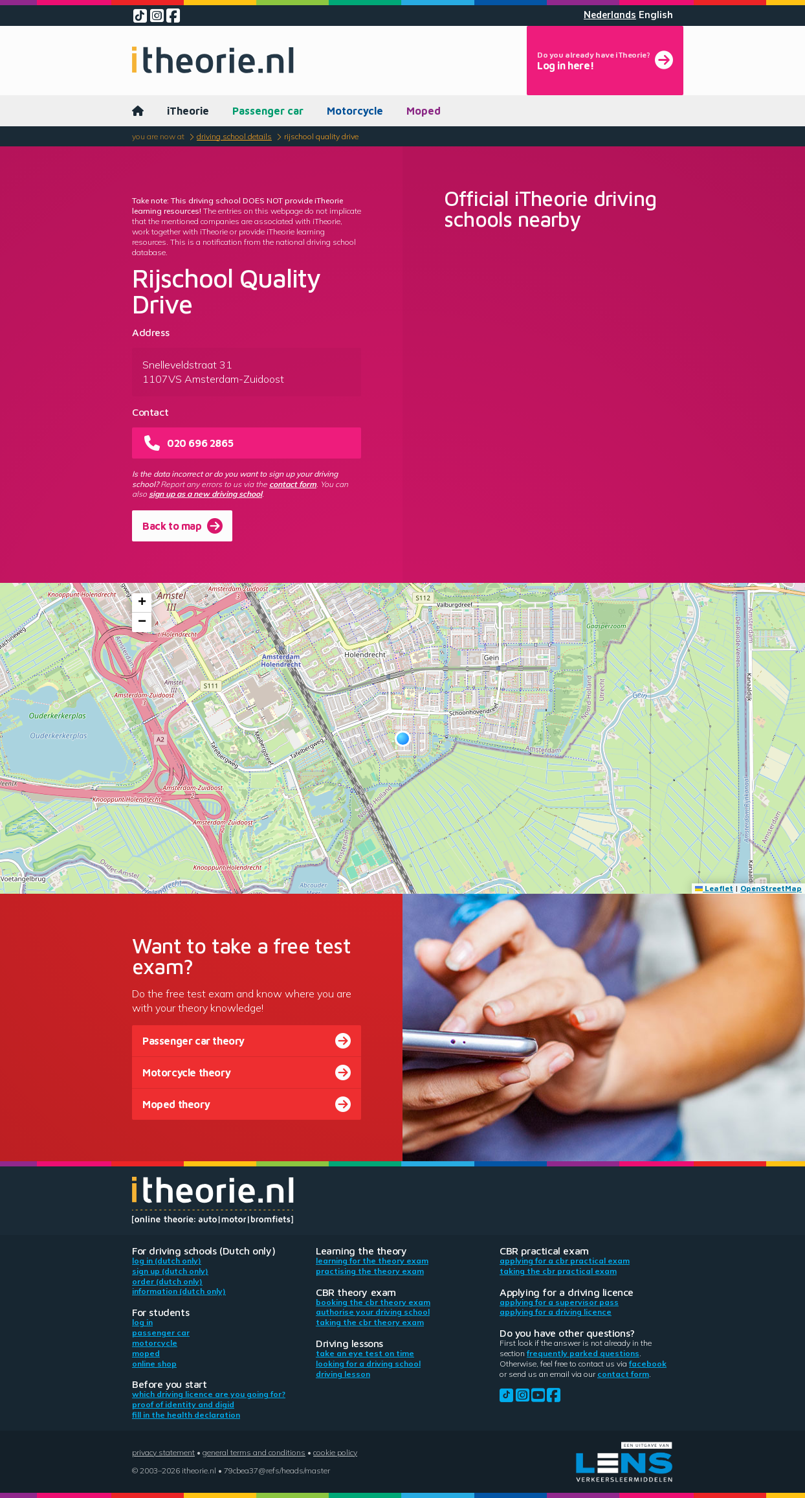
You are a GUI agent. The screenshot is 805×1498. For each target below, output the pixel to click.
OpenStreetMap (771, 888)
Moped (423, 111)
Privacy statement (163, 1452)
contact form (292, 484)
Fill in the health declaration (186, 1415)
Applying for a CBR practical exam (565, 1260)
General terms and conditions (254, 1452)
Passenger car (267, 111)
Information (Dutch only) (179, 1291)
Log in (142, 1322)
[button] (403, 739)
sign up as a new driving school (205, 494)
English (656, 14)
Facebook (648, 1363)
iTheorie (188, 111)
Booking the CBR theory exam (373, 1302)
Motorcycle (355, 111)
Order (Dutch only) (167, 1281)
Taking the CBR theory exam (370, 1322)
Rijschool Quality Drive (321, 136)
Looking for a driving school (368, 1363)
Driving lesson (343, 1374)
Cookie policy (335, 1452)
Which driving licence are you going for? (208, 1394)
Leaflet (714, 888)
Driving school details (234, 136)
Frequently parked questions (583, 1353)
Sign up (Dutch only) (170, 1271)
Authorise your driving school (373, 1312)
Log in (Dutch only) (166, 1260)
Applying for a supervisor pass (559, 1302)
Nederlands (610, 14)
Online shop (154, 1363)
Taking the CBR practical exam (558, 1271)
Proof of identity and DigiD (183, 1404)
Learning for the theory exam (372, 1260)
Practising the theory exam (370, 1271)
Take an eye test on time (365, 1353)
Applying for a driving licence (556, 1312)
